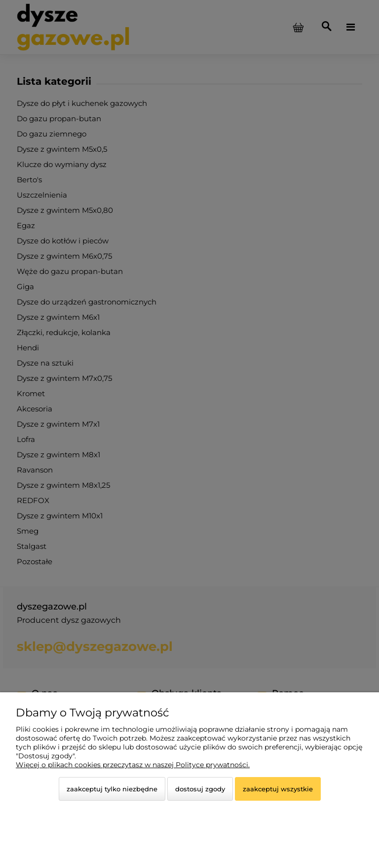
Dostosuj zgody (200, 789)
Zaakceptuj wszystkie (278, 789)
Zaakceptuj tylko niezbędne (112, 789)
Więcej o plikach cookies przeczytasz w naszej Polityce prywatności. (133, 764)
